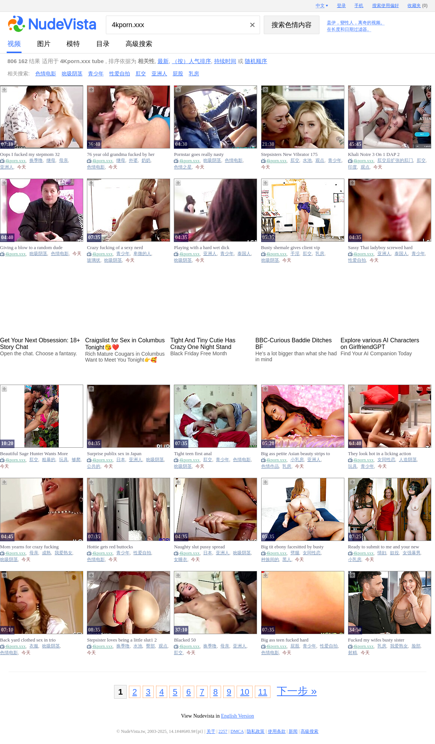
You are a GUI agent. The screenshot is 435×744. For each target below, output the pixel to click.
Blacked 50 (185, 640)
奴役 (394, 553)
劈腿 (294, 553)
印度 (352, 167)
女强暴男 (412, 553)
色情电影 (45, 73)
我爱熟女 (63, 553)
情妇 (381, 553)
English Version (237, 716)
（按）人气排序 (191, 61)
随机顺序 (256, 61)
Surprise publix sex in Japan (114, 453)
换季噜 (36, 160)
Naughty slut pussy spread (199, 546)
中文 (320, 5)
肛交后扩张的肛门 (395, 160)
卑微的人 (142, 253)
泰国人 (244, 253)
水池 (307, 160)
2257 (222, 731)
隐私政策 (255, 731)
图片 (44, 44)
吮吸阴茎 (72, 73)
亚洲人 (159, 73)
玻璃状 (93, 260)
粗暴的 (48, 459)
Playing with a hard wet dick (201, 247)
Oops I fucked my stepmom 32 (30, 154)
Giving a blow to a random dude (31, 247)
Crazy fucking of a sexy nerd (115, 247)
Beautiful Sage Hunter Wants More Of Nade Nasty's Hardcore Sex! (34, 454)
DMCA (237, 731)
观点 (319, 160)
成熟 (46, 553)
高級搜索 (139, 44)
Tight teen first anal (193, 453)
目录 (103, 44)
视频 (14, 44)
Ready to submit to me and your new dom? (383, 547)
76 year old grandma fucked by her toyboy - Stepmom (121, 154)
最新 (163, 61)
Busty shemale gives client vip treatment (290, 248)
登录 (341, 5)
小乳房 (297, 459)
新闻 (293, 731)
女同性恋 (386, 459)
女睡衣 (180, 559)
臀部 (150, 646)
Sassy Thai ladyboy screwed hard (380, 247)
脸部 (416, 646)
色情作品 (270, 466)
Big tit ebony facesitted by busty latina (292, 547)
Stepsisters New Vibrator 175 (289, 154)
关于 (211, 731)
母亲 (63, 160)
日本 (120, 459)
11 (262, 691)
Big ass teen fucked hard (285, 640)
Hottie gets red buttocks (110, 546)
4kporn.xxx (15, 160)
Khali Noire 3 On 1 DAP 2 (374, 154)
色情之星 (183, 167)
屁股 (178, 73)
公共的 (93, 466)
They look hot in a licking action (379, 453)
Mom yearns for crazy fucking (29, 546)
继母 (50, 160)
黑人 (286, 559)
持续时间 (225, 61)
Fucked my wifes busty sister (376, 640)
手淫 (294, 253)
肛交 (141, 73)
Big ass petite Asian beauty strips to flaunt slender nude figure (295, 454)
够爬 (76, 459)
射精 (352, 652)
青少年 (96, 73)
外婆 (133, 160)
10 (244, 691)
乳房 (194, 73)
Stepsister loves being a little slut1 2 (122, 640)
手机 (358, 5)
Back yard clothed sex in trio (28, 640)
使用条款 (277, 731)
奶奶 (146, 160)
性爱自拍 (119, 73)
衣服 (33, 646)
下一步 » (296, 691)
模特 (73, 44)
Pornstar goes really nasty (199, 154)
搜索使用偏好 (385, 5)
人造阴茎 (408, 459)
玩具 (63, 459)
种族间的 (270, 559)
